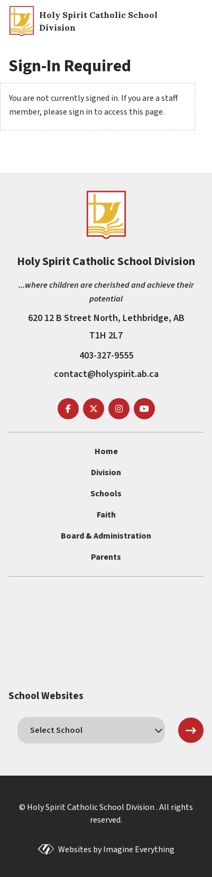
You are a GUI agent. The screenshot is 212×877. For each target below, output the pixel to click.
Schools (106, 493)
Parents (106, 557)
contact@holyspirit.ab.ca (106, 374)
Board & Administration (106, 536)
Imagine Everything (138, 849)
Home (106, 451)
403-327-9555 (106, 355)
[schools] (91, 730)
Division (106, 472)
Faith (106, 515)
